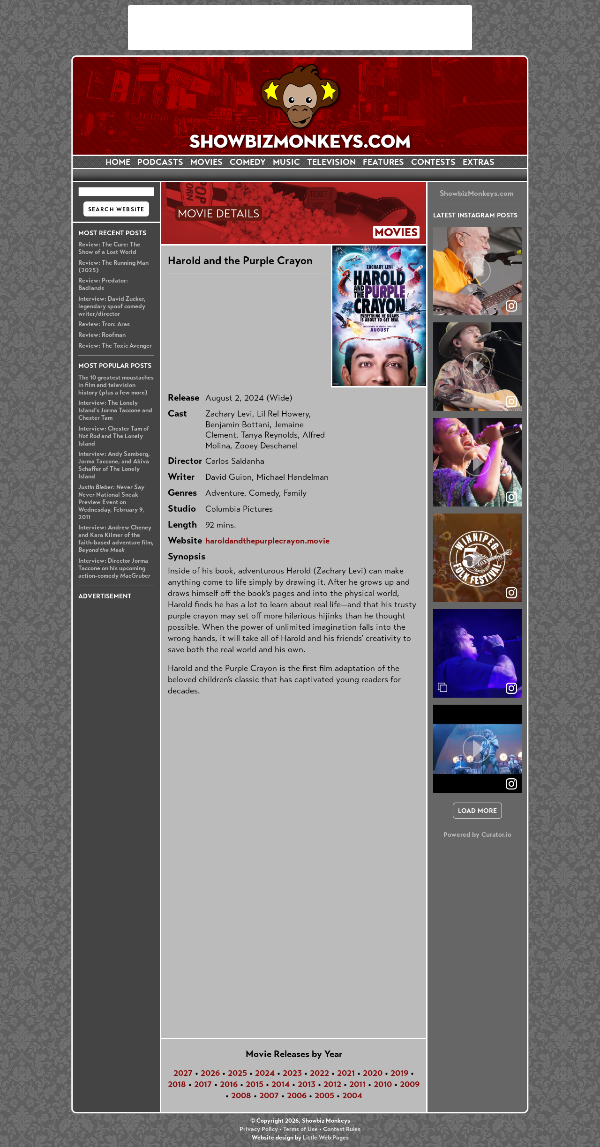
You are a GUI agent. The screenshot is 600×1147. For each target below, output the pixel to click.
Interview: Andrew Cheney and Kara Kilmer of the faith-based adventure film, (116, 539)
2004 (352, 1095)
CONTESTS (433, 162)
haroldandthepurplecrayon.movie (267, 541)
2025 (237, 1073)
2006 (297, 1095)
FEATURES (383, 162)
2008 (241, 1095)
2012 (332, 1084)
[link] (511, 688)
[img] (477, 653)
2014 (280, 1084)
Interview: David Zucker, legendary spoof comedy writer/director (112, 306)
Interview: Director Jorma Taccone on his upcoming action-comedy (114, 568)
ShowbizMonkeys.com (477, 193)
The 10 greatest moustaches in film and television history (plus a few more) (116, 385)
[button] (477, 271)
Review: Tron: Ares (104, 324)
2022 (319, 1073)
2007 (269, 1095)
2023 (292, 1073)
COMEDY (248, 162)
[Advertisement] (300, 28)
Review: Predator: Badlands (103, 284)
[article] (477, 271)
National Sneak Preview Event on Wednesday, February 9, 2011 (111, 502)
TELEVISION (331, 162)
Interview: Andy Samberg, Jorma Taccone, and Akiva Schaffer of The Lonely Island (114, 465)
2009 (410, 1084)
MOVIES (206, 162)
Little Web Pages (326, 1137)
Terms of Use (300, 1129)
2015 (254, 1084)
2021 (346, 1073)
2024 (265, 1073)
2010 (383, 1084)
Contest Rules (341, 1129)
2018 (177, 1084)
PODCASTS (160, 162)
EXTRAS (479, 162)
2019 (399, 1073)
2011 (357, 1084)
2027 (183, 1073)
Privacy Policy (259, 1129)
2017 (203, 1084)
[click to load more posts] (477, 811)
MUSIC (286, 162)
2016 (229, 1084)
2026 (210, 1073)
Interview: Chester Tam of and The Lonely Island (113, 436)
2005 (324, 1095)
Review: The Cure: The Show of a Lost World (109, 248)
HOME (117, 162)
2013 (306, 1084)
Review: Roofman (102, 335)
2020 (372, 1073)
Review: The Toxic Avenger (115, 346)
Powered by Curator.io (477, 834)
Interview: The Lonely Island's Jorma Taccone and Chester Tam (115, 410)
